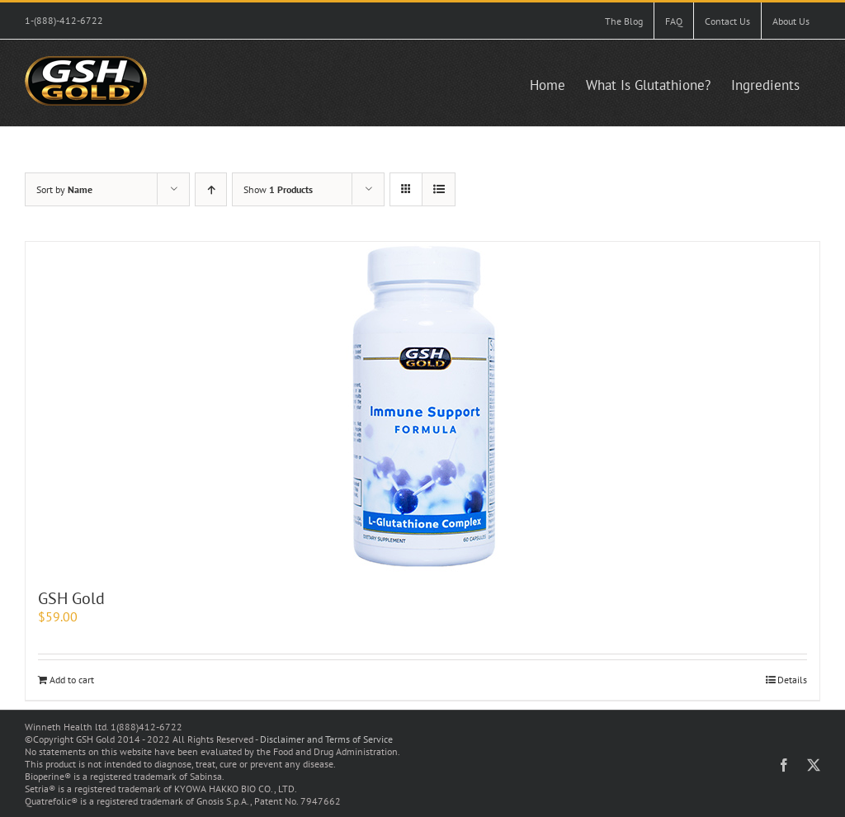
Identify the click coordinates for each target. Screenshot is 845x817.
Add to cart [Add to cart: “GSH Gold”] (72, 679)
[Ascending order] (211, 189)
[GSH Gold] (422, 407)
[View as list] (438, 189)
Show (278, 189)
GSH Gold (71, 598)
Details (792, 679)
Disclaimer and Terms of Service (326, 739)
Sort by (64, 189)
